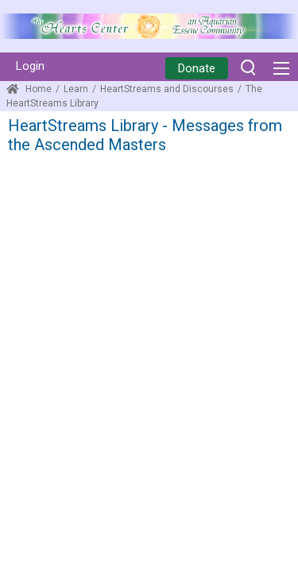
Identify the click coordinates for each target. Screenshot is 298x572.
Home (29, 89)
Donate (196, 68)
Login (30, 66)
